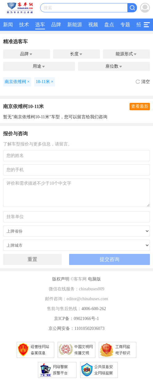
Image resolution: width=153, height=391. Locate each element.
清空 (143, 81)
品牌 (56, 24)
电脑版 (94, 279)
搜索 (47, 8)
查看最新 (139, 106)
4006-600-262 (93, 308)
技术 (24, 24)
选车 (40, 24)
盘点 (109, 24)
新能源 (74, 24)
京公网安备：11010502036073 (76, 328)
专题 (125, 24)
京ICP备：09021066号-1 (76, 318)
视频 (93, 24)
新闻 (8, 24)
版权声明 (60, 279)
